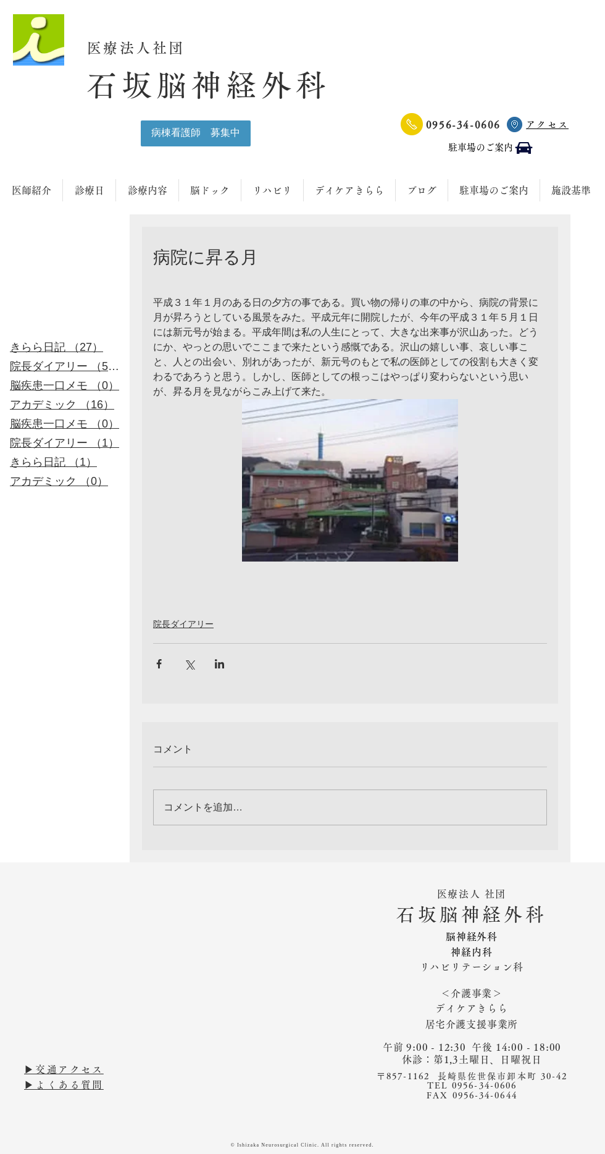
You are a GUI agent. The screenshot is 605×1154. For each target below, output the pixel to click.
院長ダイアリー (183, 624)
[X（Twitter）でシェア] (189, 664)
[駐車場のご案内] (491, 148)
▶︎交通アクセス (64, 1069)
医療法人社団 (144, 48)
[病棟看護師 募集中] (196, 133)
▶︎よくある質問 (64, 1085)
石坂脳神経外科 (208, 85)
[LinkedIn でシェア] (219, 664)
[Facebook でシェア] (159, 664)
